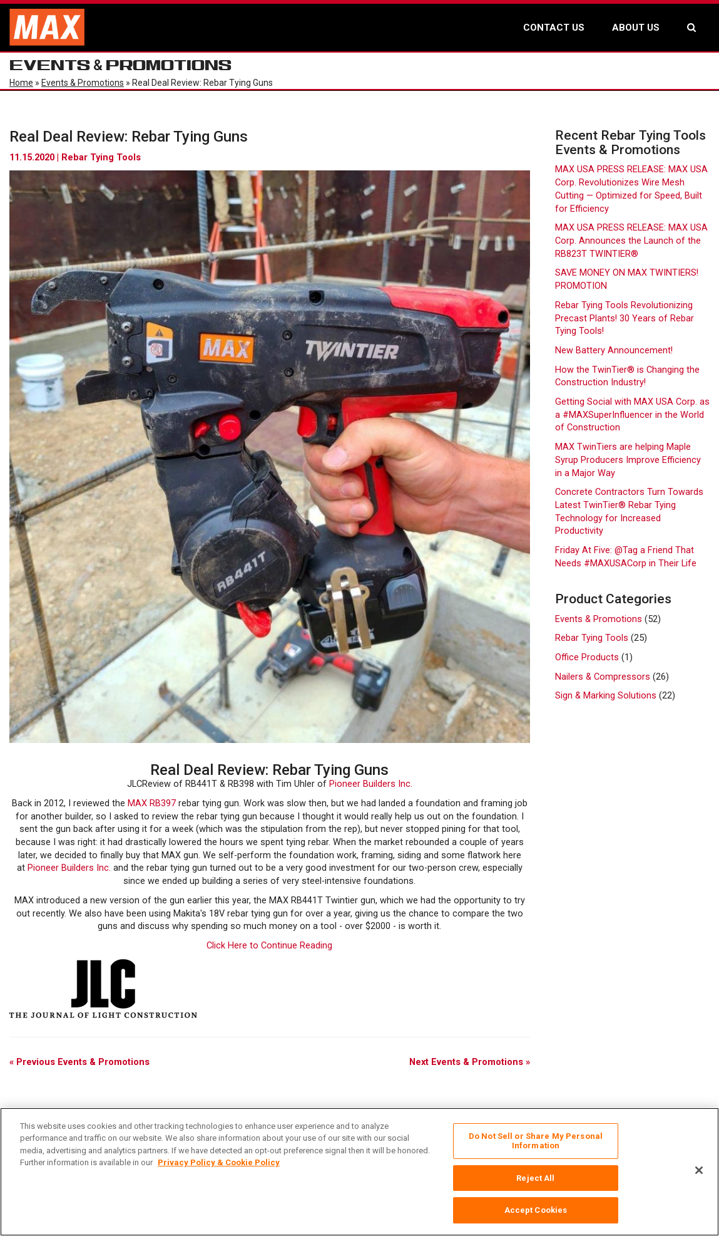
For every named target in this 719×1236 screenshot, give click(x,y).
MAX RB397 (152, 803)
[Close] (699, 1170)
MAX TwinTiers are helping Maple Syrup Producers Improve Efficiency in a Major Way (628, 460)
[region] (359, 1172)
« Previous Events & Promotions (79, 1062)
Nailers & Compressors (602, 677)
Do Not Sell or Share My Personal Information (536, 1141)
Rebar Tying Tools (101, 157)
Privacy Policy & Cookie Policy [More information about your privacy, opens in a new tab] (219, 1162)
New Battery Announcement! (614, 350)
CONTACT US (553, 27)
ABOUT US (636, 27)
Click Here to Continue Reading (269, 945)
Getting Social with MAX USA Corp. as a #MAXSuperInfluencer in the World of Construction (632, 415)
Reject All (535, 1178)
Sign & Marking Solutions (605, 695)
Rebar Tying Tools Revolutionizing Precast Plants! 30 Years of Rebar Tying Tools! (624, 318)
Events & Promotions (82, 83)
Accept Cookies (536, 1210)
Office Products (587, 657)
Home (21, 83)
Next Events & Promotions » (469, 1062)
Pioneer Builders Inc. (370, 784)
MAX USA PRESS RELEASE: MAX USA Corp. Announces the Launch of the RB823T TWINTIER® (631, 240)
